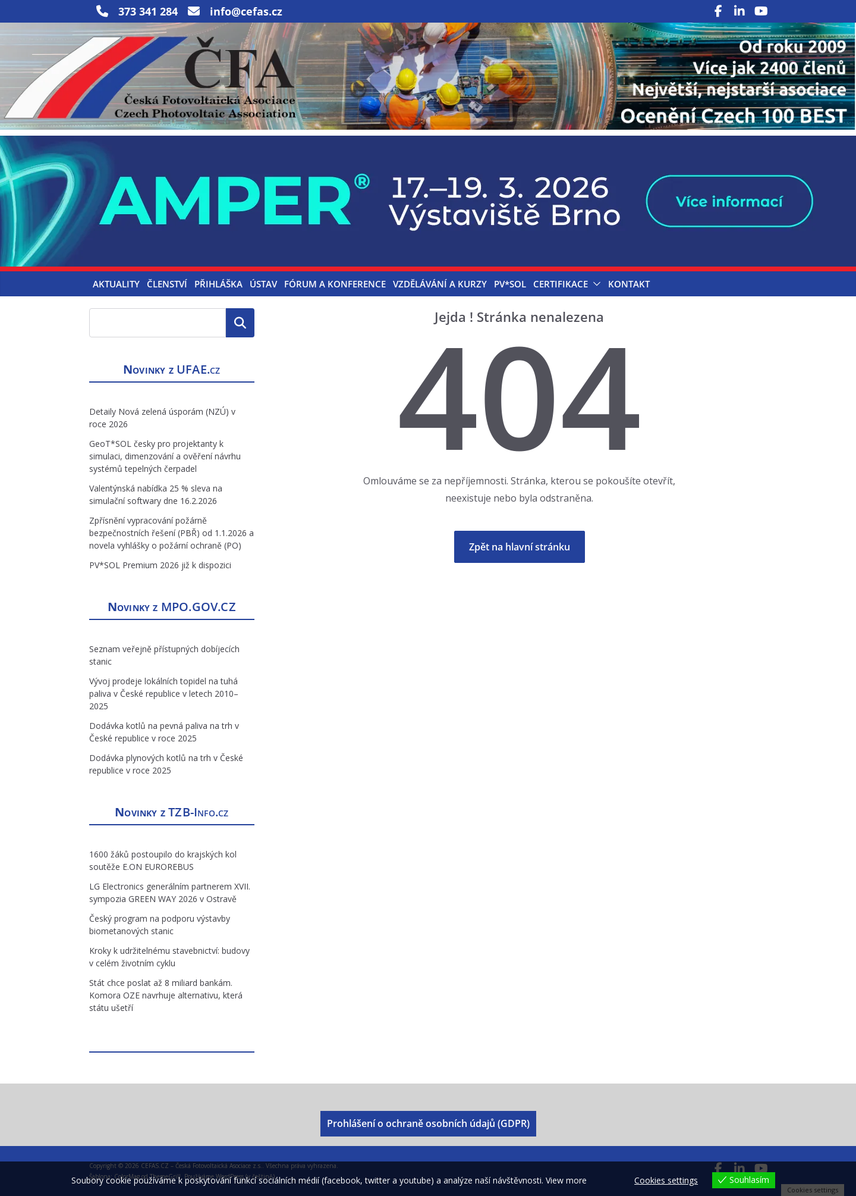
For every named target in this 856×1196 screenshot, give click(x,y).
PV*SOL (510, 284)
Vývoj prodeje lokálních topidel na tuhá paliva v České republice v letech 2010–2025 (163, 693)
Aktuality (116, 284)
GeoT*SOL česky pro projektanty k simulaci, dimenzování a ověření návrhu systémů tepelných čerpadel (165, 456)
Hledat (240, 322)
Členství (167, 284)
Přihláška (218, 284)
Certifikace (560, 284)
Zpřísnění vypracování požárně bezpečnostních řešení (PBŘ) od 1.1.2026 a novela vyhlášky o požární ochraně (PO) (171, 533)
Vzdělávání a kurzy (440, 284)
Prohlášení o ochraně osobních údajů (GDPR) (428, 1123)
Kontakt (629, 284)
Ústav (263, 284)
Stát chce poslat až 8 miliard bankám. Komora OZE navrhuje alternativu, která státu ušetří (166, 995)
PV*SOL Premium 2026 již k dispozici (160, 565)
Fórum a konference (335, 284)
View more (566, 1180)
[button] (594, 284)
